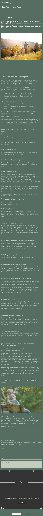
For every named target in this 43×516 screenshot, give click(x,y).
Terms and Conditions (15, 182)
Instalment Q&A (25, 323)
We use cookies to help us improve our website (21, 510)
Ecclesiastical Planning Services (15, 353)
